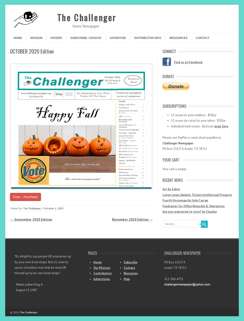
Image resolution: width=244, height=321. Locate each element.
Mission (36, 38)
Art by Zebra (171, 189)
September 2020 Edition (31, 219)
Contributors (102, 273)
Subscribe (130, 262)
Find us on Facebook (188, 62)
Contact (202, 38)
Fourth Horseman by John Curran (185, 200)
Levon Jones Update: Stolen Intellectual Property (197, 195)
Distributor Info (147, 38)
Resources (178, 38)
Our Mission (101, 268)
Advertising (101, 279)
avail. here (221, 126)
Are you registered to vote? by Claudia (190, 212)
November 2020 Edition (132, 219)
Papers (56, 38)
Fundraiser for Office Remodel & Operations (194, 206)
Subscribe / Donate (85, 38)
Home (18, 38)
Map (127, 279)
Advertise (118, 38)
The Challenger (86, 17)
